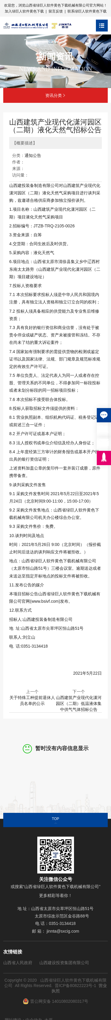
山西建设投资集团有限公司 (64, 962)
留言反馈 (56, 11)
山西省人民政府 (17, 962)
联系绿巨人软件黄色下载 (87, 11)
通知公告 (33, 155)
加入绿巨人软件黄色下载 (24, 11)
